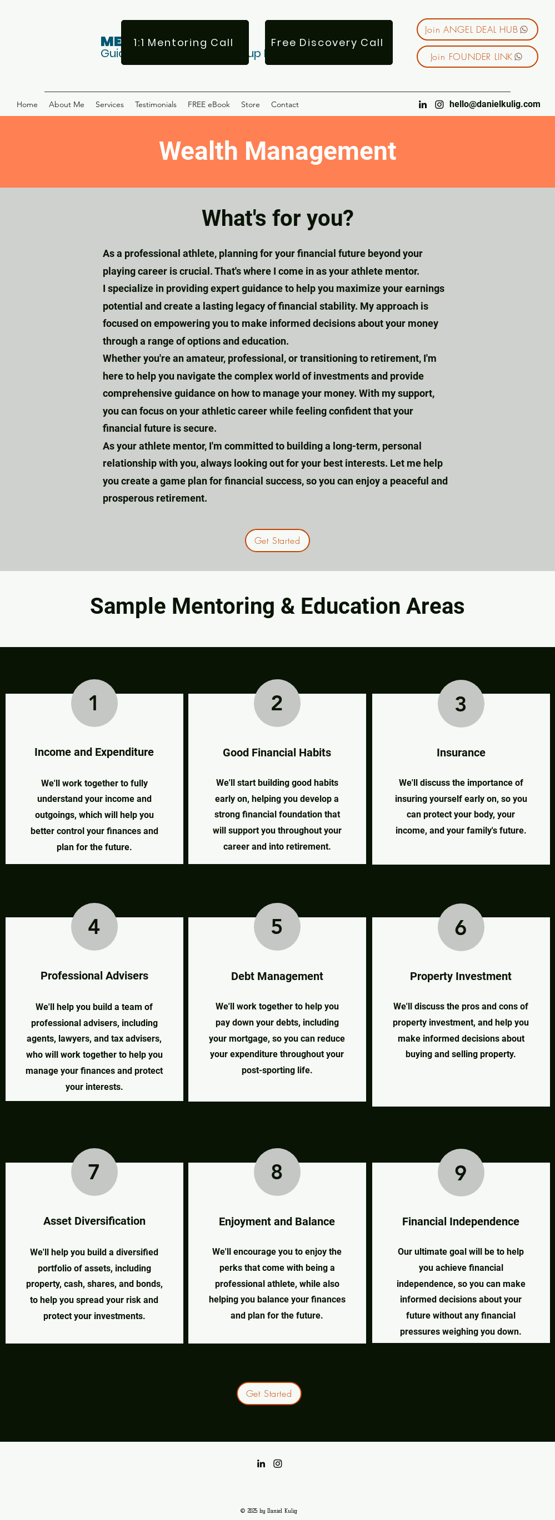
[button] (109, 104)
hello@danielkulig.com (495, 104)
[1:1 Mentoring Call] (185, 42)
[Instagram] (439, 104)
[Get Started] (277, 540)
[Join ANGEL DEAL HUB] (477, 29)
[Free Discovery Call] (329, 42)
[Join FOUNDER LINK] (477, 57)
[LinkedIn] (422, 104)
